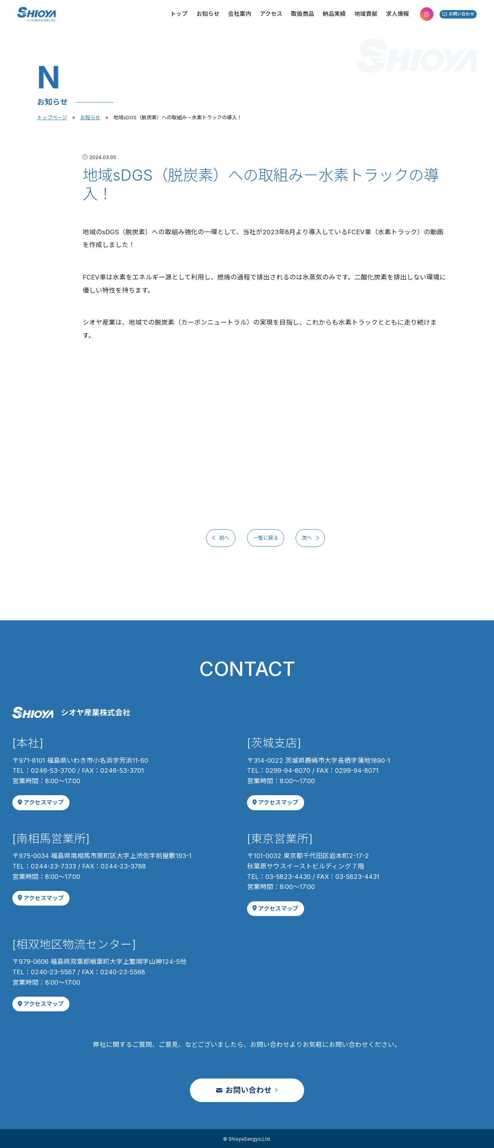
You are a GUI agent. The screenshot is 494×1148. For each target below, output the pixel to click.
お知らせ (90, 117)
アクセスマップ (40, 802)
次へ (319, 538)
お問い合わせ (450, 19)
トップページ (52, 117)
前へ (212, 538)
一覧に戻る (265, 538)
